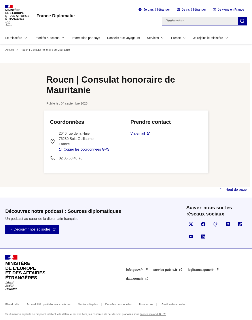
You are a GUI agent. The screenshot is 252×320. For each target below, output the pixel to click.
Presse (176, 38)
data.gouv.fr (135, 278)
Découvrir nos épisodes (32, 229)
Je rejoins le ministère (208, 38)
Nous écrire (146, 304)
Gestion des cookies (173, 304)
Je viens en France (231, 9)
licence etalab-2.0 (150, 314)
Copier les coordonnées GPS (86, 149)
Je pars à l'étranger (157, 9)
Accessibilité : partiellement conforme (48, 304)
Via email (138, 133)
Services (153, 38)
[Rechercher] (200, 21)
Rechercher (242, 21)
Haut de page (235, 189)
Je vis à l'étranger (194, 9)
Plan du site (12, 304)
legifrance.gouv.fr (201, 270)
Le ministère (13, 38)
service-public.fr (165, 270)
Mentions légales (88, 304)
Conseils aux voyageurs (123, 38)
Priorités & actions (46, 38)
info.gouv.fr (135, 270)
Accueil (9, 49)
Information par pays (86, 38)
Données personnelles (118, 304)
